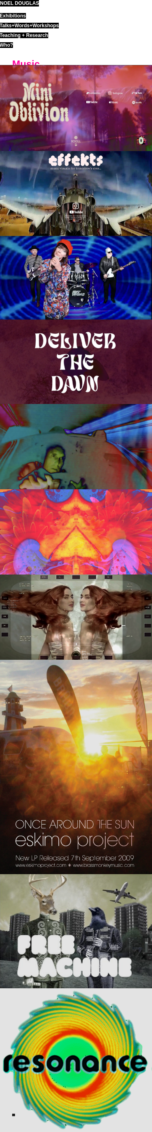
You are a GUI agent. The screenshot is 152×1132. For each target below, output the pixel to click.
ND (13, 1115)
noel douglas (19, 3)
